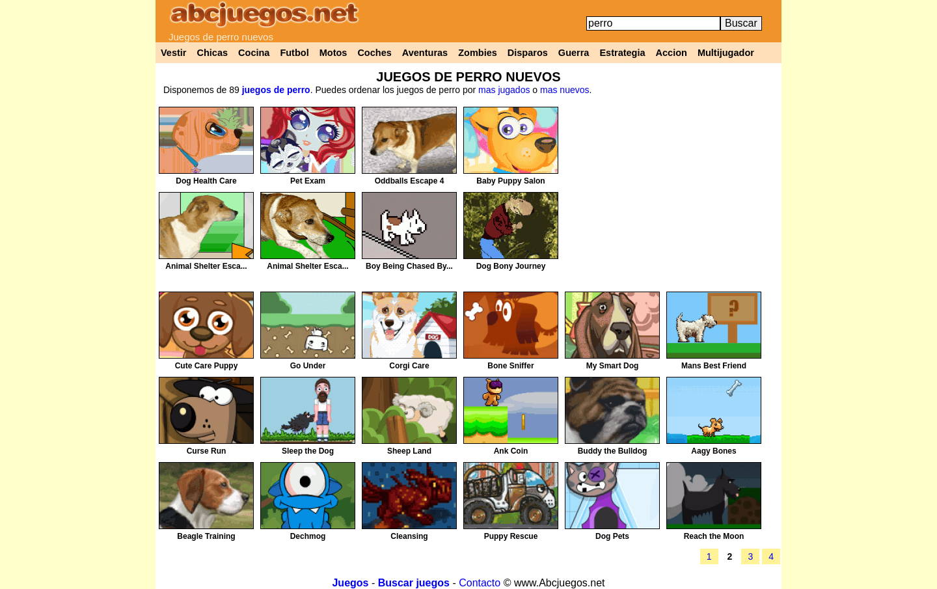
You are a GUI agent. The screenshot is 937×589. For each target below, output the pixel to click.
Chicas (212, 53)
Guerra (574, 53)
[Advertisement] (671, 198)
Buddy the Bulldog (612, 451)
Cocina (253, 53)
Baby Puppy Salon (510, 180)
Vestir (174, 53)
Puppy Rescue (511, 536)
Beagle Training (206, 536)
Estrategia (622, 53)
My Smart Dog (612, 365)
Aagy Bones (713, 451)
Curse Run (206, 451)
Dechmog (308, 536)
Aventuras (425, 53)
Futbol (294, 53)
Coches (374, 53)
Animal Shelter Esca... (206, 266)
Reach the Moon (714, 536)
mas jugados (504, 90)
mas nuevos (564, 90)
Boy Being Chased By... (409, 266)
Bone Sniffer (510, 365)
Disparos (528, 53)
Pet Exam (307, 180)
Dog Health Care (206, 180)
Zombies (477, 53)
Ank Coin (511, 451)
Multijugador (726, 53)
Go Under (308, 365)
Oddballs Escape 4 (409, 180)
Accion (671, 53)
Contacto (479, 582)
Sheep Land (409, 451)
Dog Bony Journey (511, 266)
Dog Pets (612, 536)
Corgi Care (409, 365)
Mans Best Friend (713, 365)
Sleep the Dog (308, 451)
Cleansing (409, 536)
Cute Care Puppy (206, 365)
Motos (333, 53)
